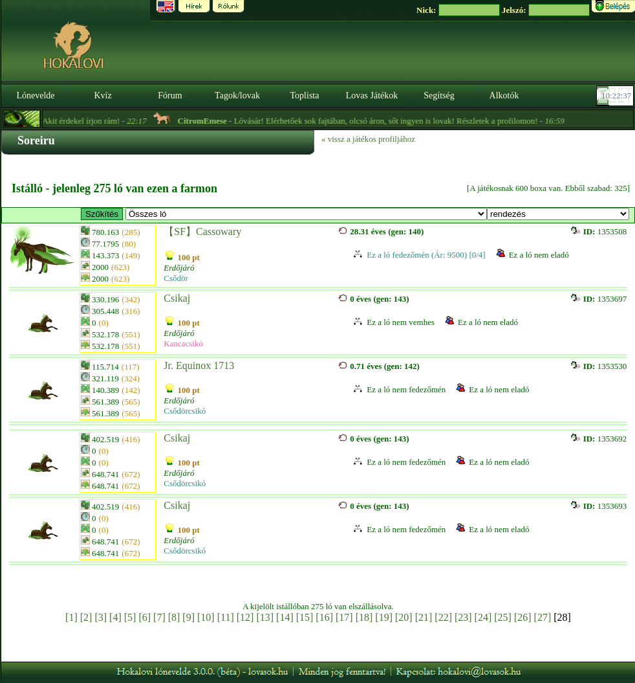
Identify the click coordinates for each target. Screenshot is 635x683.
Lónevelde (35, 95)
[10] (206, 617)
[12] (245, 617)
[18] (364, 617)
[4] (115, 617)
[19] (384, 617)
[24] (483, 617)
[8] (174, 617)
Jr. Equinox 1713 (199, 365)
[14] (285, 617)
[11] (225, 617)
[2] (86, 617)
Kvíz (102, 95)
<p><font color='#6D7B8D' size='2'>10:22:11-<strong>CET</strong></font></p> (616, 95)
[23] (463, 617)
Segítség (439, 95)
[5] (130, 617)
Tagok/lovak (237, 95)
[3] (100, 617)
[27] (543, 617)
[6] (144, 617)
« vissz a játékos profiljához (368, 139)
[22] (443, 617)
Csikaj (177, 298)
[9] (188, 617)
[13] (265, 617)
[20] (404, 617)
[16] (324, 617)
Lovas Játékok (372, 95)
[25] (502, 617)
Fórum (170, 95)
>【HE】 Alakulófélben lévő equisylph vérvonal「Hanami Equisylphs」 (306, 214)
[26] (523, 617)
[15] (305, 617)
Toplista (304, 95)
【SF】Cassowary (202, 231)
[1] (71, 617)
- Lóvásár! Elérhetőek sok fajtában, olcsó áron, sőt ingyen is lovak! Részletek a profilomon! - (378, 121)
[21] (424, 617)
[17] (344, 617)
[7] (159, 617)
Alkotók (504, 95)
